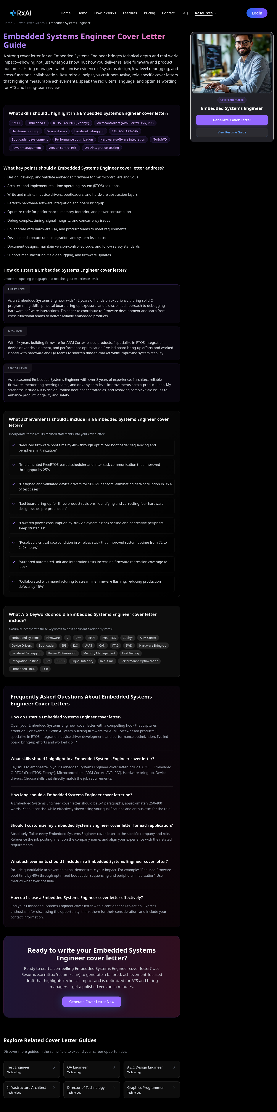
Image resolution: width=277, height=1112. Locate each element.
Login (257, 13)
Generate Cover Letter (232, 120)
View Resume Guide (232, 132)
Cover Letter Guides (30, 23)
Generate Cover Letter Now (91, 1001)
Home (7, 23)
